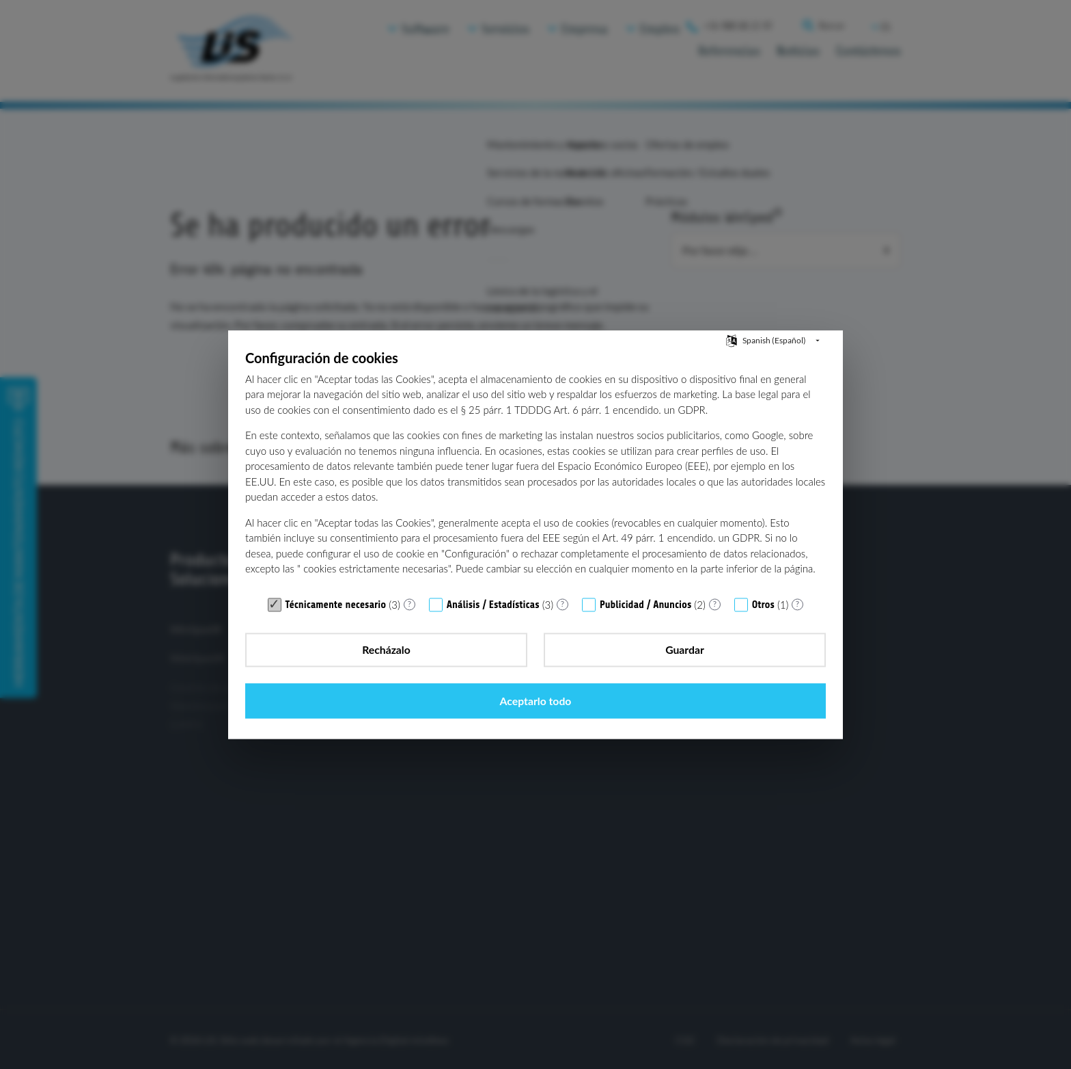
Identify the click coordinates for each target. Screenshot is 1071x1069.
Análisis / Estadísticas (493, 630)
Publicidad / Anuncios (645, 630)
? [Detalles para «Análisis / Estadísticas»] (562, 629)
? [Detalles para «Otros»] (797, 629)
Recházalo (336, 675)
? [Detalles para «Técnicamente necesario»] (409, 629)
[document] (535, 494)
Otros (763, 630)
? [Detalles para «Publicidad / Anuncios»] (715, 629)
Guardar (535, 675)
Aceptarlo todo (734, 675)
